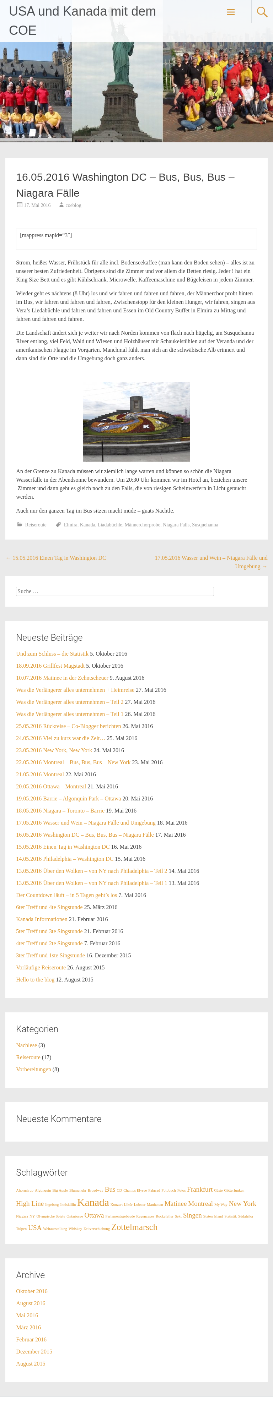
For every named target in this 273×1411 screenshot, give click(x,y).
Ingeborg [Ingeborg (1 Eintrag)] (52, 1205)
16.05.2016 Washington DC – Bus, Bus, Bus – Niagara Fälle (85, 835)
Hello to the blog (35, 980)
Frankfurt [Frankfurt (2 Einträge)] (200, 1189)
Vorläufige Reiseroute (41, 967)
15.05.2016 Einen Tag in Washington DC (55, 558)
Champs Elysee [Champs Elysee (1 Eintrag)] (135, 1190)
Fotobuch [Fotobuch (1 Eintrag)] (168, 1190)
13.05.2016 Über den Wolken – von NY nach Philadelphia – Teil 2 (91, 871)
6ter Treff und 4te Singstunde (49, 907)
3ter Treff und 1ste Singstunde (50, 955)
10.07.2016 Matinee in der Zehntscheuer (62, 678)
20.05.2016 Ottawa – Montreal (51, 786)
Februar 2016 (31, 1339)
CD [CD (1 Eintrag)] (119, 1190)
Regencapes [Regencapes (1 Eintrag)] (145, 1216)
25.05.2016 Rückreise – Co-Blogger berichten (68, 726)
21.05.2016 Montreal (40, 774)
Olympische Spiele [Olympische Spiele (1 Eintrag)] (51, 1216)
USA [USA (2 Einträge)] (35, 1227)
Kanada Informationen (41, 919)
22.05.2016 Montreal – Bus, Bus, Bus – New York (73, 762)
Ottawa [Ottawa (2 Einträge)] (94, 1215)
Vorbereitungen (33, 1069)
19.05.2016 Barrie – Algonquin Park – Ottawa (68, 798)
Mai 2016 (27, 1315)
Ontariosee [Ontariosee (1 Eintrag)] (74, 1216)
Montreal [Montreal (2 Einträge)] (200, 1203)
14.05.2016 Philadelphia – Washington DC (64, 859)
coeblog (73, 205)
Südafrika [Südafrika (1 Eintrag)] (245, 1216)
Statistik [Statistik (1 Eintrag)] (230, 1216)
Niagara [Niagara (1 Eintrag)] (22, 1216)
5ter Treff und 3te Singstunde (49, 931)
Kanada (87, 524)
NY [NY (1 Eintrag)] (32, 1216)
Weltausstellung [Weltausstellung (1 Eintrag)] (55, 1229)
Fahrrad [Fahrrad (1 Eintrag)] (154, 1190)
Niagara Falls (176, 524)
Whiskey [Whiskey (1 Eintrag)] (75, 1229)
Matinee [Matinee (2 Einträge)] (176, 1203)
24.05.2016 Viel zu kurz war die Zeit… (60, 738)
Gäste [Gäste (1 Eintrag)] (218, 1190)
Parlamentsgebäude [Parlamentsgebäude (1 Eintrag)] (120, 1216)
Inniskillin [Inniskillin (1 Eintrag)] (68, 1205)
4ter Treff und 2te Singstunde (49, 943)
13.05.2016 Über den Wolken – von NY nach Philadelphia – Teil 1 (91, 883)
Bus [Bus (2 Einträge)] (110, 1189)
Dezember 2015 (34, 1352)
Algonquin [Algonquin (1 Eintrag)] (43, 1190)
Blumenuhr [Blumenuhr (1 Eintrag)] (77, 1190)
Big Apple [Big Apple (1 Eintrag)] (60, 1190)
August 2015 (30, 1364)
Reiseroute (36, 524)
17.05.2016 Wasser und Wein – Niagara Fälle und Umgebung (85, 823)
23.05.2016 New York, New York (54, 750)
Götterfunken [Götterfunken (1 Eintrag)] (234, 1190)
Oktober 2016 (31, 1291)
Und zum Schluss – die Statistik (52, 654)
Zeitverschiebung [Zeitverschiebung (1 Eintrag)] (97, 1229)
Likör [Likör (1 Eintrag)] (128, 1205)
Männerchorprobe (142, 524)
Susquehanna (205, 524)
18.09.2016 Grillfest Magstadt (50, 666)
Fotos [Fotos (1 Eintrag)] (181, 1190)
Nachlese (26, 1045)
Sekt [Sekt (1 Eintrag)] (178, 1216)
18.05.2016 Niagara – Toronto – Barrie (60, 811)
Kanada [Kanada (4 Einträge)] (93, 1202)
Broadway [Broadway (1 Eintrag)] (95, 1190)
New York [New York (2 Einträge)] (242, 1203)
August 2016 (30, 1303)
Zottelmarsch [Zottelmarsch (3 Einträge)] (134, 1227)
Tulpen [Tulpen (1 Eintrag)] (21, 1229)
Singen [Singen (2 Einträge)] (192, 1215)
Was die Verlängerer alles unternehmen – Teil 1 (69, 714)
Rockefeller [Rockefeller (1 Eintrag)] (164, 1216)
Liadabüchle (110, 524)
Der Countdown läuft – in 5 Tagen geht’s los (66, 895)
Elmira (70, 524)
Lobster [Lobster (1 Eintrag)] (140, 1205)
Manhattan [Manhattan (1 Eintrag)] (155, 1205)
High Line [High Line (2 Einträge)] (30, 1203)
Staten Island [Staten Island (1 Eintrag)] (213, 1216)
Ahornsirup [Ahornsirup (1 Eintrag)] (24, 1190)
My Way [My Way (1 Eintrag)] (221, 1205)
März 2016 (28, 1327)
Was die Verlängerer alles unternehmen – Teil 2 (69, 702)
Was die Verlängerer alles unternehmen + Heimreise (75, 690)
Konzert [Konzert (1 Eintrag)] (117, 1205)
